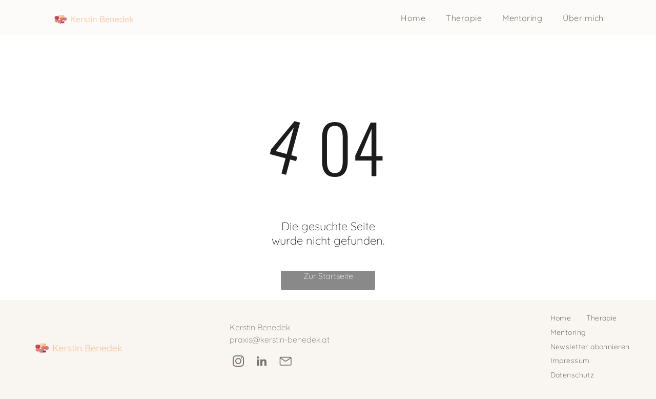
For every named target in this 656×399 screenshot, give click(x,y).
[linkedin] (261, 362)
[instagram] (238, 362)
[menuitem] (413, 18)
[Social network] (285, 362)
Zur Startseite (328, 276)
